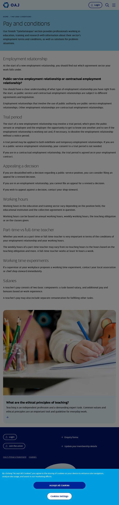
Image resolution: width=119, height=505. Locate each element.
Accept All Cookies (59, 485)
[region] (59, 487)
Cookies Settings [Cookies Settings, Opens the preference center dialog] (59, 496)
